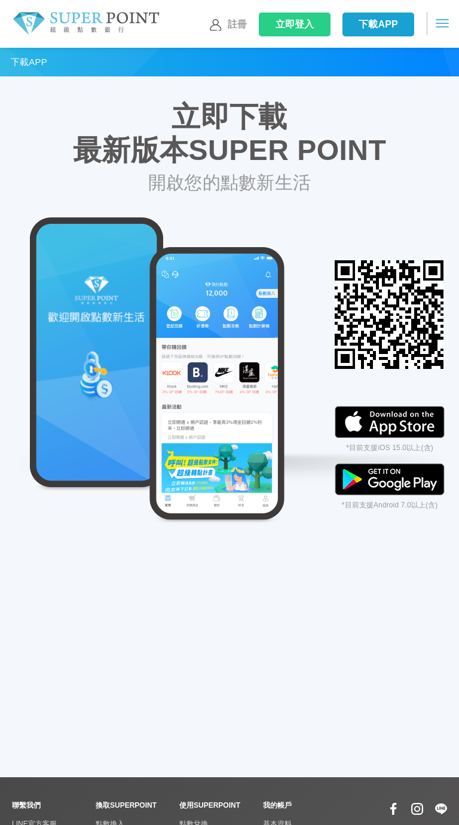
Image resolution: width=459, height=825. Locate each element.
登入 (295, 24)
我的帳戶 (277, 805)
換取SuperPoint (126, 805)
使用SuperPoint (209, 805)
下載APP (378, 24)
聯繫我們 (26, 805)
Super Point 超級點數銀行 (86, 24)
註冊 (227, 25)
